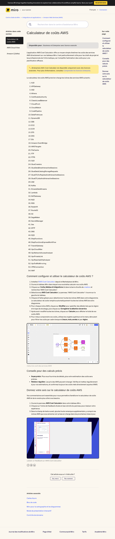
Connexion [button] (103, 10)
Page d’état (47, 532)
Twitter (31, 465)
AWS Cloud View (13, 48)
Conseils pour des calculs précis (105, 62)
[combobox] (57, 24)
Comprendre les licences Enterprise (77, 71)
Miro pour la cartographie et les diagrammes (44, 507)
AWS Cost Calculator (47, 282)
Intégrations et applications (31, 17)
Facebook (28, 465)
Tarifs (84, 532)
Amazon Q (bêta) (13, 54)
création (87, 287)
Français (93, 10)
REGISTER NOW (100, 3)
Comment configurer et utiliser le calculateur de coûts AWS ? (106, 45)
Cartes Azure (31, 498)
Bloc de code (31, 502)
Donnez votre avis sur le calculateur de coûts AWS (106, 77)
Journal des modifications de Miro (22, 532)
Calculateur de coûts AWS (12, 40)
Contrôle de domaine (35, 515)
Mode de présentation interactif (39, 511)
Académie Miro (100, 532)
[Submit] (29, 24)
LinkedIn (34, 465)
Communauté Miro (67, 532)
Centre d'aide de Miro (13, 17)
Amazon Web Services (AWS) (53, 17)
